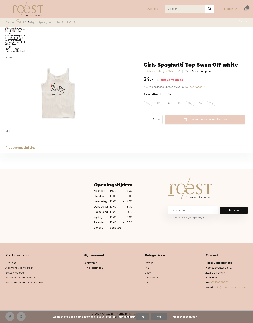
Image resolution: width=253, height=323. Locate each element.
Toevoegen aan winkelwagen (205, 100)
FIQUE (71, 22)
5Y (179, 84)
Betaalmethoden (15, 259)
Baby (31, 22)
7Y (200, 84)
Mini (21, 22)
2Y (147, 84)
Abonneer (233, 197)
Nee (159, 316)
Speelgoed (45, 22)
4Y (168, 84)
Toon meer (196, 67)
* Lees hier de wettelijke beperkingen (186, 204)
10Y (211, 84)
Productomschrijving (20, 128)
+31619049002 (220, 269)
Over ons (152, 8)
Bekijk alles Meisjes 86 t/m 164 (162, 51)
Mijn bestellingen (95, 254)
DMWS (133, 300)
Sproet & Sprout (202, 51)
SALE (59, 22)
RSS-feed (155, 300)
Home (9, 38)
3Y (158, 84)
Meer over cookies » (185, 316)
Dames (9, 22)
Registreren (92, 249)
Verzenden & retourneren (21, 264)
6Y (189, 84)
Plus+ (144, 300)
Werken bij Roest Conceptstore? (25, 269)
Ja (143, 316)
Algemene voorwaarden (20, 254)
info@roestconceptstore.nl (231, 274)
